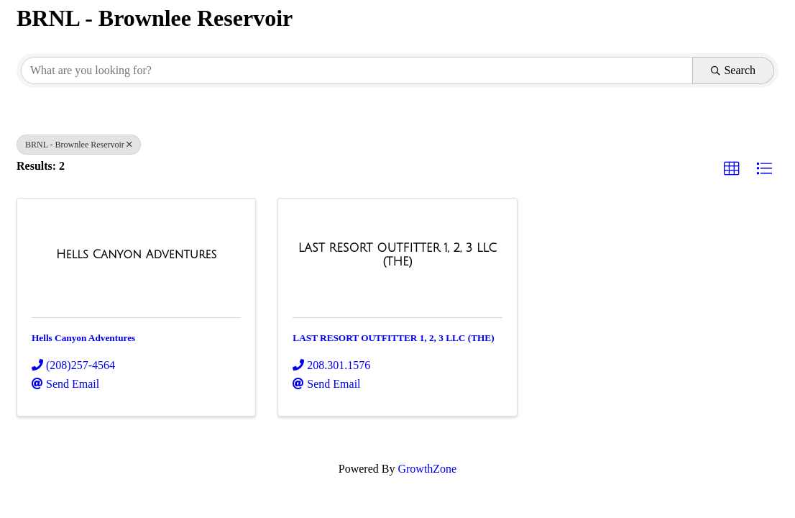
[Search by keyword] (357, 70)
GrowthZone (427, 469)
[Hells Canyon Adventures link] (136, 254)
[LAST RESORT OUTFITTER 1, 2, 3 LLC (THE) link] (397, 255)
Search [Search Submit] (733, 70)
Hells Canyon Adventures (83, 337)
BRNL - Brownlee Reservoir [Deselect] (78, 145)
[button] (731, 169)
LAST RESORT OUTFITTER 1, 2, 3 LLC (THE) (393, 337)
